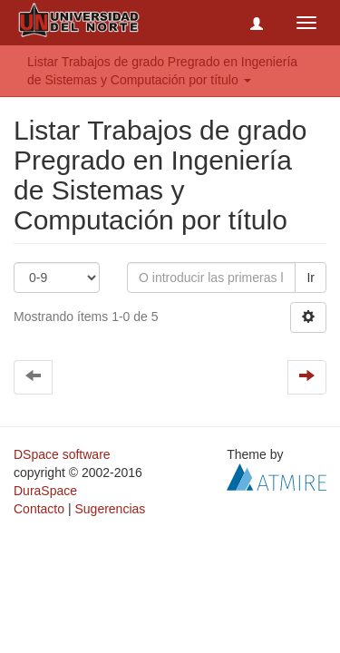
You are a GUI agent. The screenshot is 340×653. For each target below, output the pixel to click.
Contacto (39, 509)
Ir (310, 277)
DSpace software (62, 454)
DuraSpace (45, 490)
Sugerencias (109, 509)
